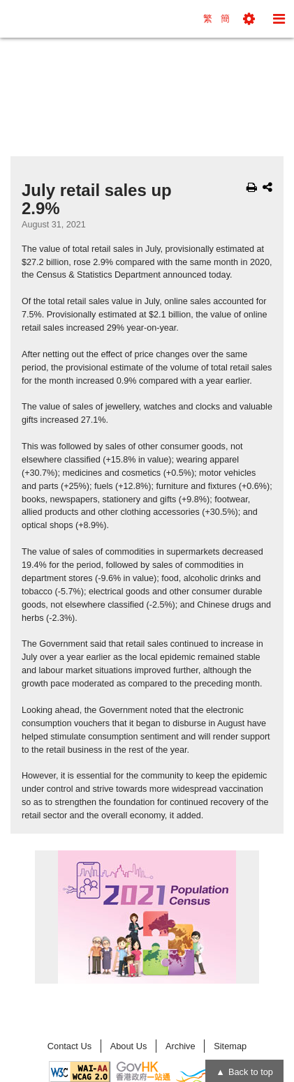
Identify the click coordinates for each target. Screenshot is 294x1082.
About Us (128, 1046)
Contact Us (69, 1046)
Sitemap (230, 1046)
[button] (249, 18)
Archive (181, 1046)
